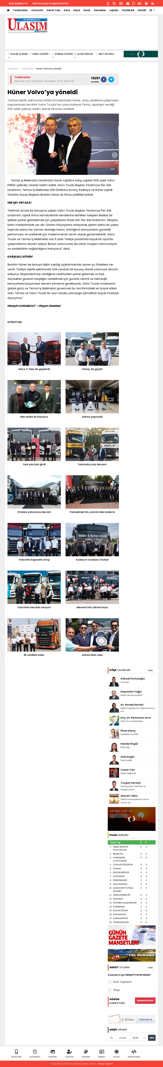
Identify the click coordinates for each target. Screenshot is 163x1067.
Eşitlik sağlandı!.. (128, 773)
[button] (152, 10)
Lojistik (114, 10)
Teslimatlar (20, 10)
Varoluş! (124, 682)
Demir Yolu (53, 10)
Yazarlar (69, 1054)
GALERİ (142, 10)
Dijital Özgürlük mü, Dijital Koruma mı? (137, 710)
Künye (116, 1054)
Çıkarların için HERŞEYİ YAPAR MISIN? (129, 974)
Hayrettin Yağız (131, 691)
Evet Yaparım (119, 982)
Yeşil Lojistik (126, 760)
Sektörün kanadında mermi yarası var (134, 801)
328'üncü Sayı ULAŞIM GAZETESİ (50, 3)
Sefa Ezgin (127, 757)
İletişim (101, 1054)
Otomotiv (37, 10)
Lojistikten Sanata (129, 734)
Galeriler (52, 1054)
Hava (76, 10)
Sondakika (34, 1054)
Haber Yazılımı (105, 1063)
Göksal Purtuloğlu (132, 678)
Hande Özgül (129, 744)
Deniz (87, 10)
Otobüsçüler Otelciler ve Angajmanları (133, 788)
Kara (67, 10)
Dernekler (100, 10)
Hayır (114, 990)
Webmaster (134, 1054)
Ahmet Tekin (129, 796)
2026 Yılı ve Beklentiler (131, 721)
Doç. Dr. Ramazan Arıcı (135, 718)
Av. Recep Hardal (131, 705)
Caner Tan (127, 770)
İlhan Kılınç (127, 731)
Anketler (86, 1054)
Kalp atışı (125, 747)
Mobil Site (16, 1054)
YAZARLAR (128, 10)
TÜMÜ (150, 670)
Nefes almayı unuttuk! (131, 695)
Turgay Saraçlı (130, 783)
